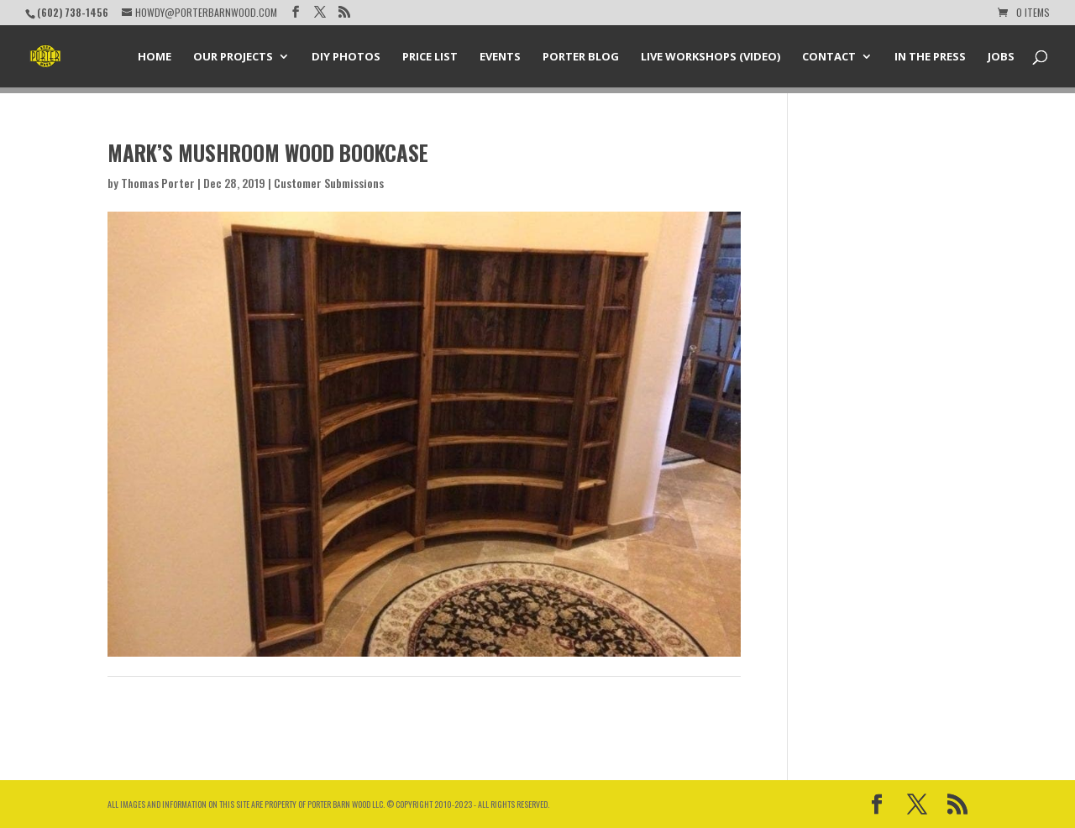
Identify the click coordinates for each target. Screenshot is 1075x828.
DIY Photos (346, 57)
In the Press (930, 57)
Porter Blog (581, 57)
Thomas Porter (158, 182)
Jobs (1001, 57)
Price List (430, 57)
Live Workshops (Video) (710, 57)
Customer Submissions (329, 182)
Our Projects (233, 57)
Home (154, 57)
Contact (829, 57)
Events (500, 57)
